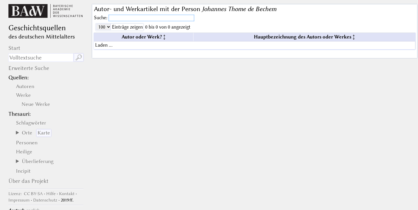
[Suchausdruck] (41, 57)
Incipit (23, 171)
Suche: (101, 17)
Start (14, 48)
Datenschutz (45, 200)
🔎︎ (78, 57)
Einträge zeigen (127, 27)
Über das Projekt (28, 181)
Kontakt (66, 193)
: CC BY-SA (25, 193)
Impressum (19, 200)
